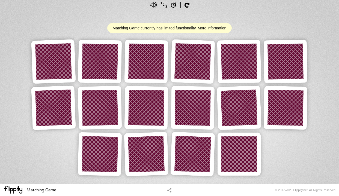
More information (212, 28)
